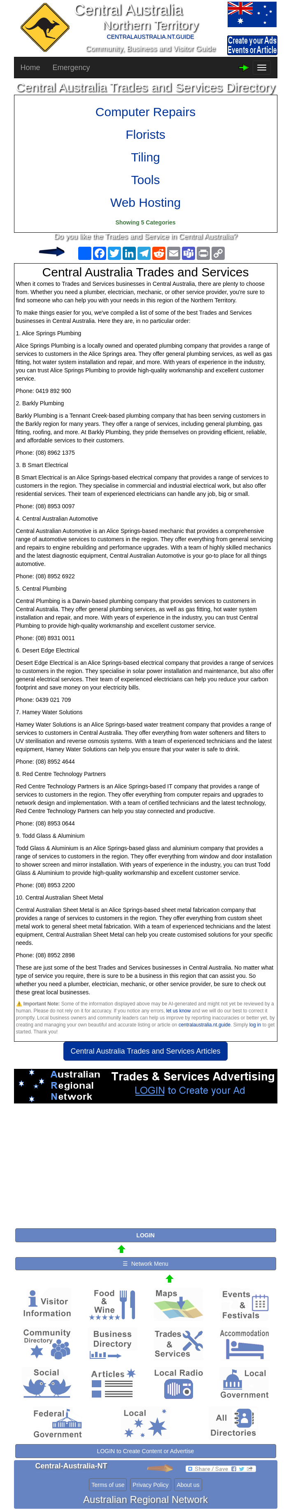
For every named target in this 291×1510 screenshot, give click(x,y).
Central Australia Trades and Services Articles (145, 1051)
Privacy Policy (150, 1485)
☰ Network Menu (145, 1263)
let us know (178, 1011)
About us (188, 1485)
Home (30, 67)
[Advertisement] (145, 1169)
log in (255, 1025)
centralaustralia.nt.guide (204, 1025)
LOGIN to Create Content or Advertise (145, 1451)
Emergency (71, 67)
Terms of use (107, 1485)
